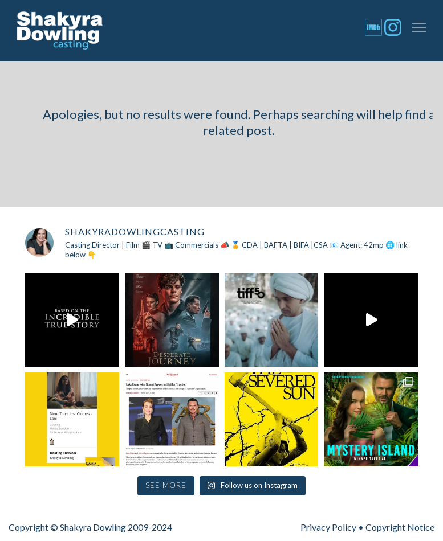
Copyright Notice (399, 527)
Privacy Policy (328, 527)
